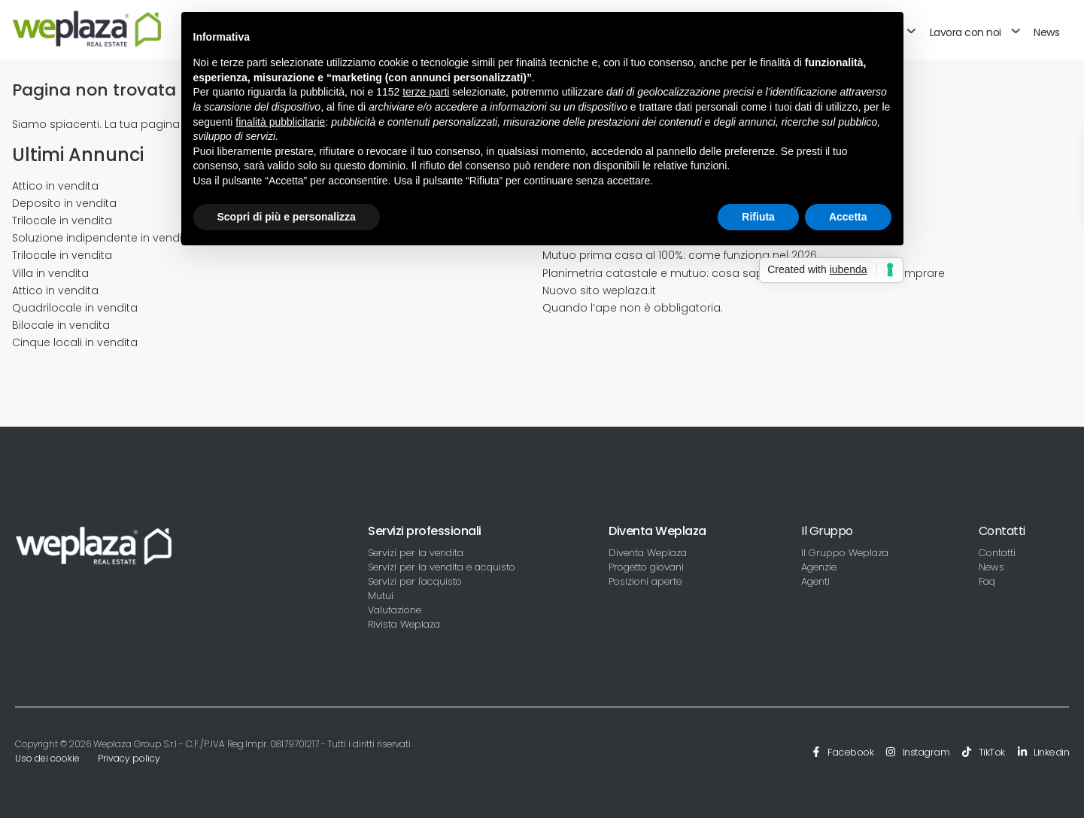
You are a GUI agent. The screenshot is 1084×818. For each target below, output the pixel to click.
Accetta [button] (848, 217)
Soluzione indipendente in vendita (102, 237)
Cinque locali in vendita (75, 342)
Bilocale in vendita (61, 325)
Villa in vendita (50, 273)
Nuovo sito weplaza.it (599, 290)
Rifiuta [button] (758, 217)
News (1046, 32)
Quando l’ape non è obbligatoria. (632, 307)
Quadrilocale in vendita (75, 307)
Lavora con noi (965, 32)
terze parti (425, 92)
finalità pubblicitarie (280, 122)
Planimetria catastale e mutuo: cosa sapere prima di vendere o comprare (743, 273)
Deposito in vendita (64, 203)
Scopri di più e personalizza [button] (286, 217)
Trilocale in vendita (62, 220)
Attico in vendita (55, 185)
